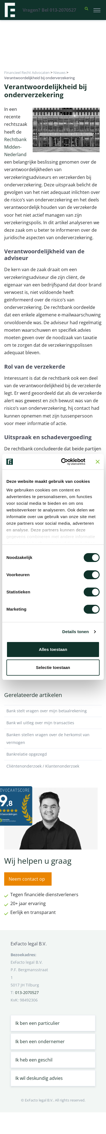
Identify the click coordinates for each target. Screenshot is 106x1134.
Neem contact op (27, 879)
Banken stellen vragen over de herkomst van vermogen (53, 738)
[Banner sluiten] (98, 462)
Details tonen (75, 631)
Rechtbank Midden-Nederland (15, 147)
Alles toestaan (53, 649)
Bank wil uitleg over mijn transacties (53, 723)
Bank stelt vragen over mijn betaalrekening (53, 711)
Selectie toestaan (53, 667)
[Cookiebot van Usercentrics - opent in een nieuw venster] (63, 461)
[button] (86, 10)
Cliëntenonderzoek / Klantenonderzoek (53, 766)
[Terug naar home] (9, 10)
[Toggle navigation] (97, 10)
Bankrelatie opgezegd (53, 754)
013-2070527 (27, 992)
